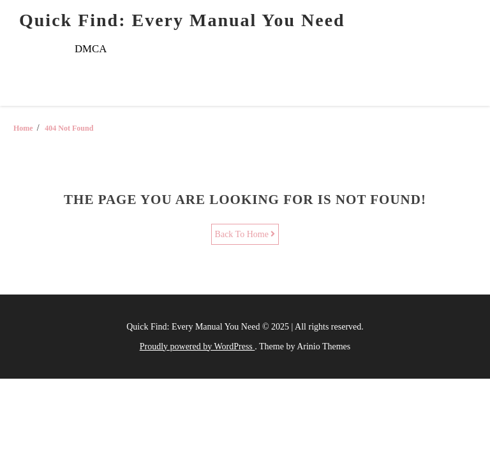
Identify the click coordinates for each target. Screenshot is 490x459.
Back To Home (245, 234)
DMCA (91, 49)
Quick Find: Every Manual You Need (182, 20)
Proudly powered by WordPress (197, 346)
